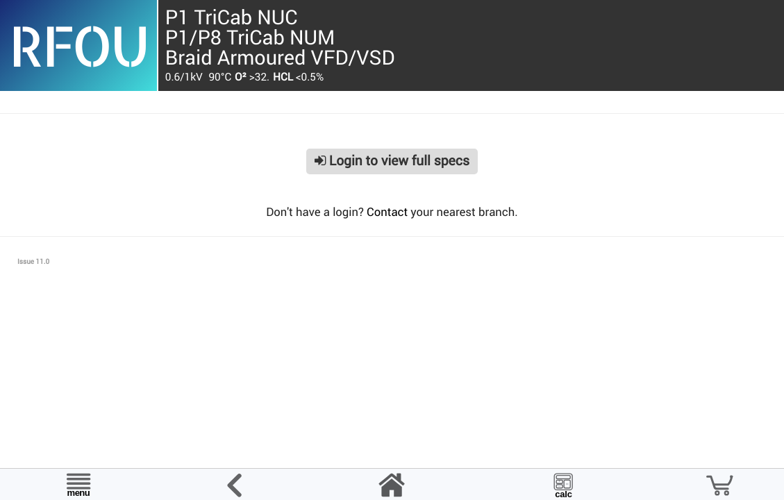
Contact (387, 211)
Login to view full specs (392, 160)
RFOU (78, 45)
